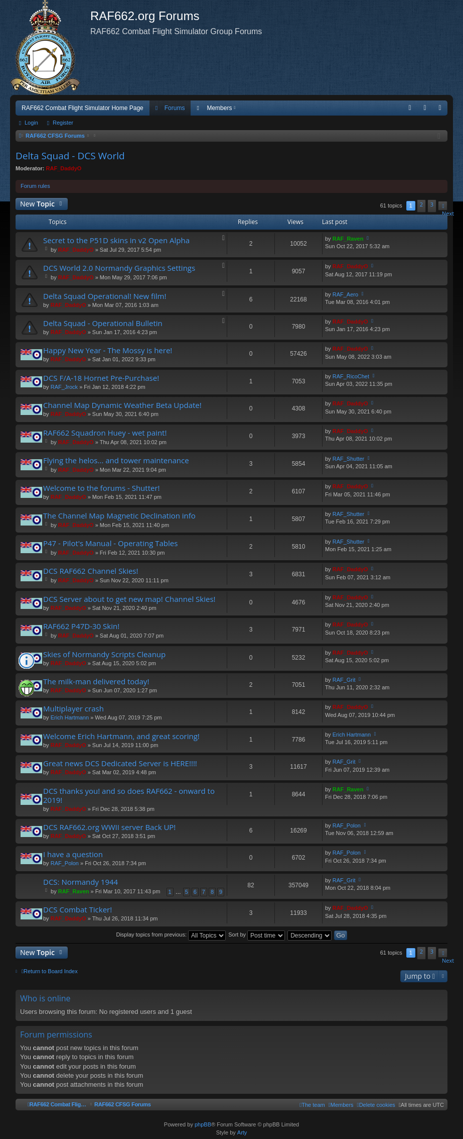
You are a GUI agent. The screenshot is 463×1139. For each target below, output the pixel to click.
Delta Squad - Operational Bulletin (103, 323)
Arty (242, 1132)
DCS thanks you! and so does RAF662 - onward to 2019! (129, 795)
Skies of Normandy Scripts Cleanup (104, 654)
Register (63, 123)
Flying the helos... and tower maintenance (116, 460)
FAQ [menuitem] (413, 110)
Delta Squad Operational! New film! (104, 296)
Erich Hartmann (70, 717)
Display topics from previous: (171, 934)
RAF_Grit (344, 680)
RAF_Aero (345, 294)
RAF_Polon (347, 825)
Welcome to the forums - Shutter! (101, 488)
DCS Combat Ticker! (77, 909)
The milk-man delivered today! (96, 681)
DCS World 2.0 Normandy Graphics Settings (119, 268)
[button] (442, 206)
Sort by (256, 934)
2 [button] (421, 204)
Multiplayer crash (73, 708)
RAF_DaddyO (64, 168)
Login (31, 123)
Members (219, 108)
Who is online (45, 998)
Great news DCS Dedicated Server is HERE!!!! (120, 763)
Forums (175, 108)
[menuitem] (376, 1105)
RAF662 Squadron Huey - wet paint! (105, 433)
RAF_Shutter (349, 459)
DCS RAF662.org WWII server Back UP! (109, 827)
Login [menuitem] (427, 110)
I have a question (73, 854)
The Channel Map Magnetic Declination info (119, 516)
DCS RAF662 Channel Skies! (90, 571)
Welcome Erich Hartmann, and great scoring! (121, 736)
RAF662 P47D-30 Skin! (81, 626)
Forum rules (35, 186)
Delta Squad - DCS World (70, 155)
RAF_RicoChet (351, 376)
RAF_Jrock (64, 387)
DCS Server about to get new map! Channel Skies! (129, 599)
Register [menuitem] (442, 110)
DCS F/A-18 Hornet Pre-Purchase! (101, 378)
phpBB (203, 1124)
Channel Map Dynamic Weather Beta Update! (122, 405)
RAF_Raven (348, 239)
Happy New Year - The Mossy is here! (107, 350)
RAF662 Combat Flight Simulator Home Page (82, 108)
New (37, 204)
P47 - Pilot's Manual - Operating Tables (110, 543)
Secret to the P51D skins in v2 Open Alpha (116, 240)
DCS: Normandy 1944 (80, 882)
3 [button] (431, 204)
